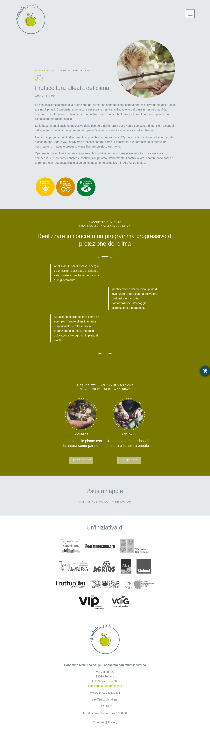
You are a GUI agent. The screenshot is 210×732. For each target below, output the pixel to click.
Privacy (112, 722)
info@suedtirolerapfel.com (105, 685)
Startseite (41, 70)
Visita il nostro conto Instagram (105, 501)
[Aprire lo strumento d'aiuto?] (205, 371)
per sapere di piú (82, 459)
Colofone (98, 722)
